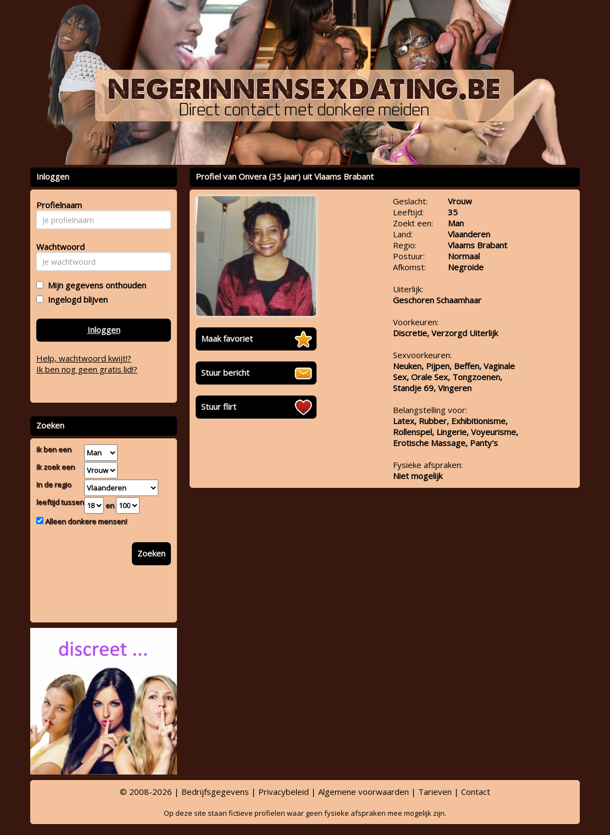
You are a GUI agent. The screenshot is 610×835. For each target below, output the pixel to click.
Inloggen (103, 329)
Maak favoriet (227, 338)
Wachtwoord (57, 246)
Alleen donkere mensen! (85, 521)
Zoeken (151, 553)
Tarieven (435, 791)
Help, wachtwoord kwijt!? (83, 358)
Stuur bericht (225, 372)
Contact (475, 791)
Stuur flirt (218, 406)
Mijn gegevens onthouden (94, 285)
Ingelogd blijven (75, 299)
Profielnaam (57, 204)
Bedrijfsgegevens (215, 791)
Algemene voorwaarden (363, 791)
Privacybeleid (283, 791)
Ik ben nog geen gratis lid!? (86, 369)
